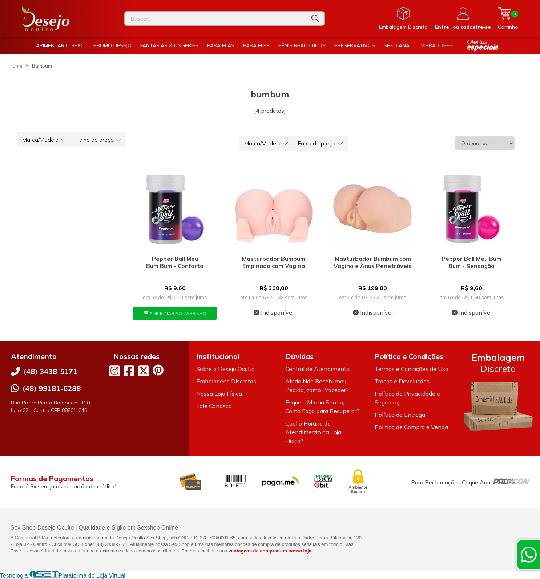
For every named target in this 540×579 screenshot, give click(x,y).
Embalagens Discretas (226, 381)
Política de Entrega (400, 414)
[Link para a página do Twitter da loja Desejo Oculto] (143, 370)
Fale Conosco (214, 406)
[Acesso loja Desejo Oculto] (463, 18)
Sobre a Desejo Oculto (225, 368)
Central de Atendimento (317, 368)
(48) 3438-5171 (50, 371)
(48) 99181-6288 (52, 388)
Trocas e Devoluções (402, 381)
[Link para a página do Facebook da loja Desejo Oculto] (129, 370)
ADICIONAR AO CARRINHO (175, 313)
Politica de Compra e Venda (411, 427)
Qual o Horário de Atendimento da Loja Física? (313, 432)
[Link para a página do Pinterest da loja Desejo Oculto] (158, 370)
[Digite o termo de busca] (215, 18)
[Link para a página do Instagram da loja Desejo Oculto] (114, 370)
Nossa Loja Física (219, 393)
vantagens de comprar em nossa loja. (271, 551)
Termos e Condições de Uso (411, 368)
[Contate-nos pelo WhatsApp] (528, 554)
